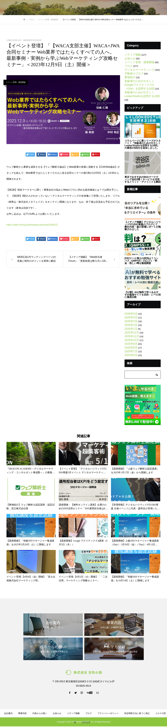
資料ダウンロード (98, 7)
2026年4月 (131, 317)
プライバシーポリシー (108, 713)
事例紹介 (130, 77)
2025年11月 (132, 336)
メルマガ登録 (118, 7)
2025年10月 (132, 340)
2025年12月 (132, 332)
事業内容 (22, 713)
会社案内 (8, 713)
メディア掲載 (133, 54)
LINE (136, 7)
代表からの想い (65, 7)
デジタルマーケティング (139, 69)
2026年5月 (131, 313)
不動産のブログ (134, 73)
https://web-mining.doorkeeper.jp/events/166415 (32, 224)
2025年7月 (131, 351)
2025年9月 (131, 343)
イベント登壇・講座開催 (16, 82)
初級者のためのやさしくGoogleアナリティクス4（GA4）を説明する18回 (140, 85)
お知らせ (130, 58)
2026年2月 (131, 325)
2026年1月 (131, 328)
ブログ (81, 7)
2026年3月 (131, 321)
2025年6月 (131, 355)
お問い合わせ (155, 7)
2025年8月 (131, 347)
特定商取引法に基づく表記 (137, 713)
